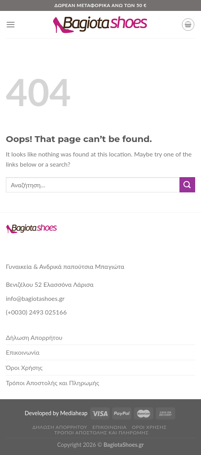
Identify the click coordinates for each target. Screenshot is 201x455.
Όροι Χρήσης (24, 367)
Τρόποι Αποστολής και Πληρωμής (52, 382)
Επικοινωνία (22, 352)
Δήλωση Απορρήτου (34, 337)
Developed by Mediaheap (56, 413)
